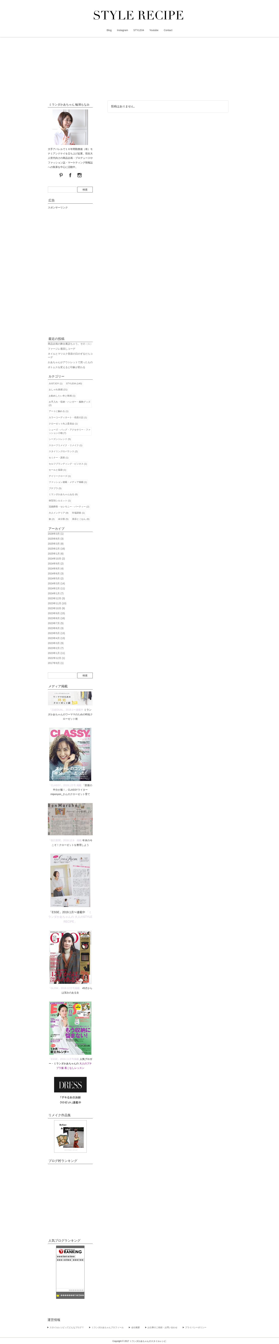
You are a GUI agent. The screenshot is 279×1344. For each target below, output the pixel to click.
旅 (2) (52, 519)
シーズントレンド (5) (60, 439)
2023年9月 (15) (56, 613)
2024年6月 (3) (56, 573)
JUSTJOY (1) (55, 383)
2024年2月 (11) (56, 588)
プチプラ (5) (55, 488)
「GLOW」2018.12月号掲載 (64, 988)
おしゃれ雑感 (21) (58, 389)
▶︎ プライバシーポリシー (194, 1327)
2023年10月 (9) (56, 608)
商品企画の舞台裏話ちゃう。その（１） (70, 343)
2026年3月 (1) (56, 533)
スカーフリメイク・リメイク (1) (65, 445)
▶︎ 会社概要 (134, 1327)
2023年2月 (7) (56, 648)
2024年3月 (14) (56, 583)
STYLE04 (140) (74, 383)
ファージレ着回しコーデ (61, 348)
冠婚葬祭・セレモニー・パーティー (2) (69, 506)
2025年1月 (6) (56, 553)
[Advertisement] (139, 69)
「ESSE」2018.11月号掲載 (63, 1059)
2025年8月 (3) (56, 538)
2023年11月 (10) (57, 603)
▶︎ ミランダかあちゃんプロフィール (106, 1327)
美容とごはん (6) (81, 519)
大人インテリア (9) (59, 512)
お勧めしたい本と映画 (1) (62, 395)
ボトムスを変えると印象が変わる (66, 367)
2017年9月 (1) (56, 663)
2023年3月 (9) (56, 643)
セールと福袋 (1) (57, 469)
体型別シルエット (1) (60, 500)
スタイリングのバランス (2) (63, 451)
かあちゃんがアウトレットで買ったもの (70, 362)
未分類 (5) (63, 519)
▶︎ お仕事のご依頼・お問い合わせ (161, 1327)
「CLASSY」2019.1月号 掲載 (64, 785)
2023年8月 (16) (56, 618)
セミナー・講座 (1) (59, 457)
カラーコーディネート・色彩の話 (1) (68, 417)
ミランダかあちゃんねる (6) (63, 494)
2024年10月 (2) (56, 558)
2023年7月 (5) (56, 623)
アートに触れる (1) (59, 411)
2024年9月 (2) (56, 563)
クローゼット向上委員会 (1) (63, 423)
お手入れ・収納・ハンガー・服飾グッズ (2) (69, 403)
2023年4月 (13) (56, 638)
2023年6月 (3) (56, 628)
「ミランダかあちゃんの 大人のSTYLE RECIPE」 (70, 917)
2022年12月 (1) (56, 658)
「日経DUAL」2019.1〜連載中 (66, 709)
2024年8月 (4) (56, 568)
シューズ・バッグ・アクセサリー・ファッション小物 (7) (69, 431)
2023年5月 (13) (56, 633)
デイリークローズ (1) (60, 476)
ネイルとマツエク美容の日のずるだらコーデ (70, 355)
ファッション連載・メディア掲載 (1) (68, 482)
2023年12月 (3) (56, 598)
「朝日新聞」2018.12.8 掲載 (65, 840)
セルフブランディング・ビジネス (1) (68, 463)
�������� (76, 1290)
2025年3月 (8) (56, 543)
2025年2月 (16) (56, 548)
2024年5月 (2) (56, 578)
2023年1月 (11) (56, 653)
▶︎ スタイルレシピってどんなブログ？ (65, 1327)
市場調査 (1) (78, 512)
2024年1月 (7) (56, 593)
